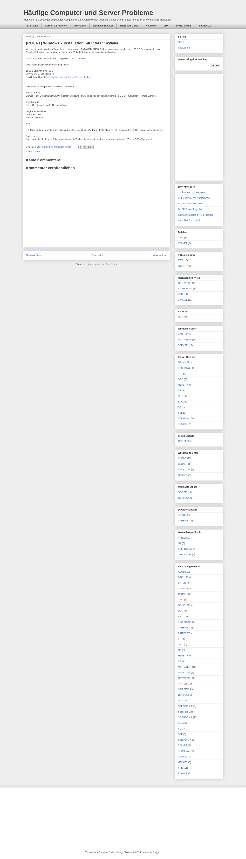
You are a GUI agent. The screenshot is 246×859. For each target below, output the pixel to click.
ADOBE (182, 515)
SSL (180, 412)
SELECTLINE (185, 549)
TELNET (182, 243)
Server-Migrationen (56, 25)
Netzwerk (151, 25)
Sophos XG (205, 25)
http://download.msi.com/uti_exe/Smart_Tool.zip (67, 77)
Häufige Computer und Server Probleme (88, 12)
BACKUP (183, 334)
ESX (180, 260)
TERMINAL (184, 418)
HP (179, 543)
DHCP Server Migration (190, 209)
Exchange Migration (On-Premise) (196, 214)
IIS (179, 390)
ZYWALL (183, 299)
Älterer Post (160, 255)
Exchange (80, 25)
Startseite (32, 25)
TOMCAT (183, 424)
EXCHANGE (185, 368)
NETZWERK (185, 283)
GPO (180, 379)
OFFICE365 (184, 441)
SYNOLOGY (185, 554)
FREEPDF (183, 520)
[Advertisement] (199, 126)
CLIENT (38, 151)
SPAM (181, 401)
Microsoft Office (129, 25)
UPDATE (183, 475)
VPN (165, 25)
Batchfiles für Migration (190, 220)
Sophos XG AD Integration (192, 192)
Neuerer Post (34, 255)
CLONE (182, 463)
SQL (180, 407)
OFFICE (182, 492)
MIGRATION (184, 339)
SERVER (183, 345)
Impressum (184, 47)
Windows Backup (103, 25)
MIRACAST (184, 469)
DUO (180, 317)
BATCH (182, 582)
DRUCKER (184, 362)
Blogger (156, 852)
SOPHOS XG (185, 288)
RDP (180, 396)
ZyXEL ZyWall (184, 25)
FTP (180, 373)
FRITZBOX (184, 537)
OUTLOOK (184, 497)
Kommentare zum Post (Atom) (103, 264)
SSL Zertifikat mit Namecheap (194, 198)
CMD (180, 237)
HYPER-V (183, 266)
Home (181, 42)
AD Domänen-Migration (190, 203)
